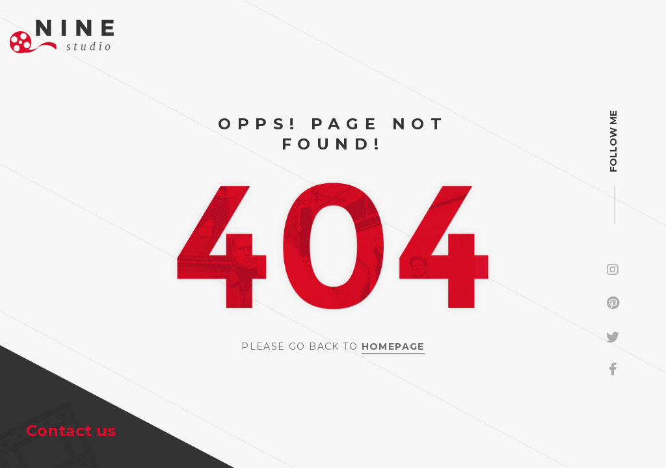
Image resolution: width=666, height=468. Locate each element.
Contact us (71, 430)
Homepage (393, 346)
